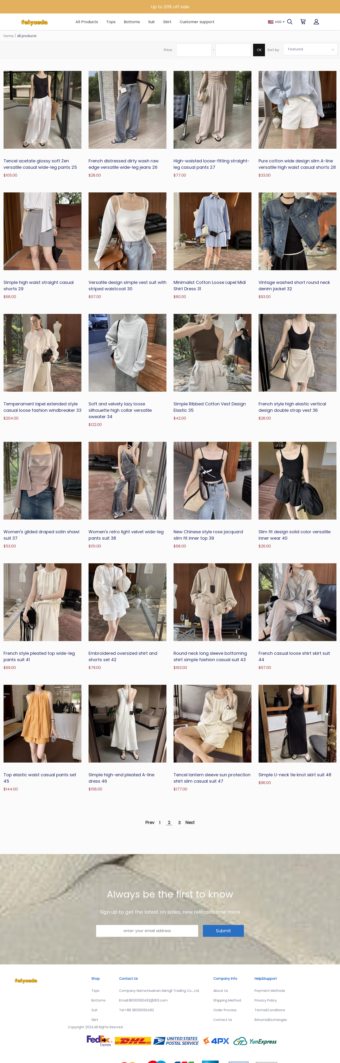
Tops (111, 22)
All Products (87, 22)
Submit (223, 931)
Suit (151, 22)
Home (8, 36)
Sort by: (273, 50)
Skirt (167, 22)
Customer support (197, 22)
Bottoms (132, 22)
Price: (168, 50)
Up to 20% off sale (170, 7)
